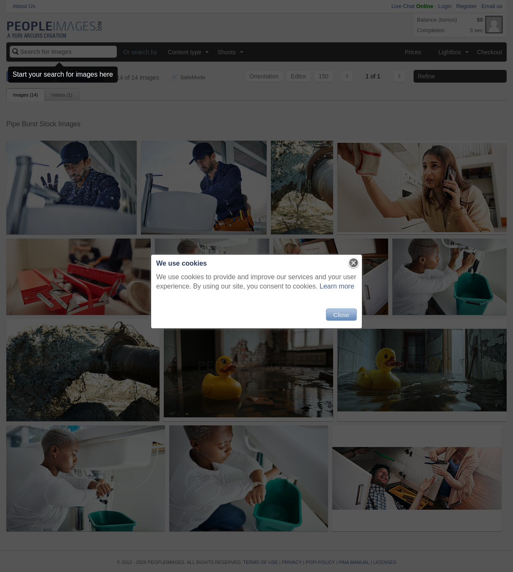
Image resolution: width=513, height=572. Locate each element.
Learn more (337, 286)
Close (341, 314)
